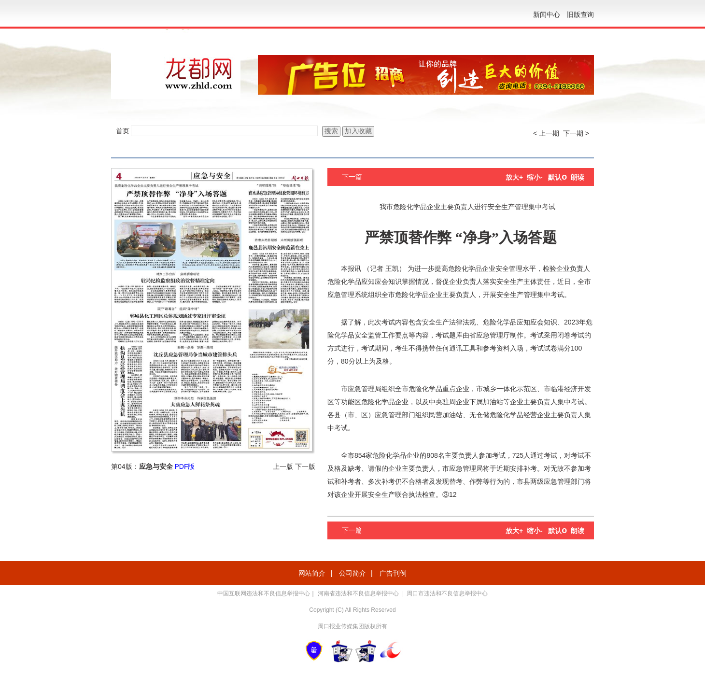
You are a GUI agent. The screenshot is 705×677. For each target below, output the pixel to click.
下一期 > (576, 133)
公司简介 (352, 573)
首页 (122, 131)
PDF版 (184, 466)
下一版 (305, 466)
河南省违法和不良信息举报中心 (358, 593)
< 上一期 (546, 133)
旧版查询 (580, 14)
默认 (557, 177)
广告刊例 (393, 573)
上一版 (283, 466)
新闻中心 (546, 14)
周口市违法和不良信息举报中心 (447, 593)
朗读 (577, 177)
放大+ (514, 177)
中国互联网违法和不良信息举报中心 (263, 593)
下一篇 (352, 177)
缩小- (535, 177)
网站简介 (311, 573)
